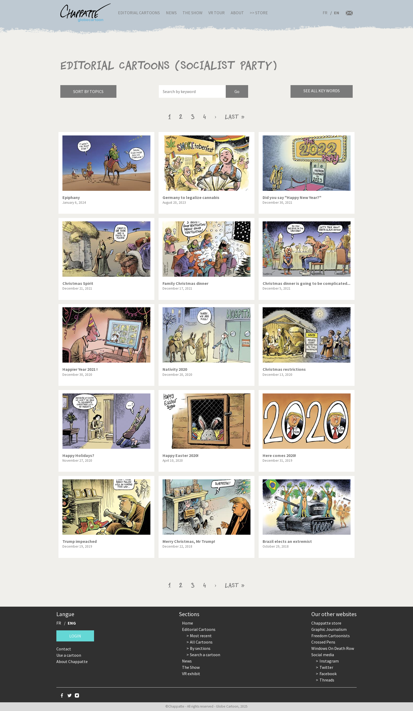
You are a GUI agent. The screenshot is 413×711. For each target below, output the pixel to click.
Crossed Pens (323, 642)
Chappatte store (326, 623)
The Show (193, 12)
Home (187, 623)
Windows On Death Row (332, 648)
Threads (326, 680)
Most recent (201, 635)
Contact (63, 648)
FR (325, 12)
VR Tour (216, 12)
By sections (200, 648)
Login (75, 636)
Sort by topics (88, 91)
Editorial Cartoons (139, 12)
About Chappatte (72, 661)
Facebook (328, 673)
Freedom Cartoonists (330, 635)
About (237, 12)
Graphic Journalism (329, 629)
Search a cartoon (205, 654)
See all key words (321, 90)
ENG (72, 623)
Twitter (326, 667)
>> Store (259, 12)
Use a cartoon (68, 655)
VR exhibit (191, 673)
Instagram (329, 661)
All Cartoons (201, 642)
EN (336, 12)
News (171, 12)
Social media (322, 654)
